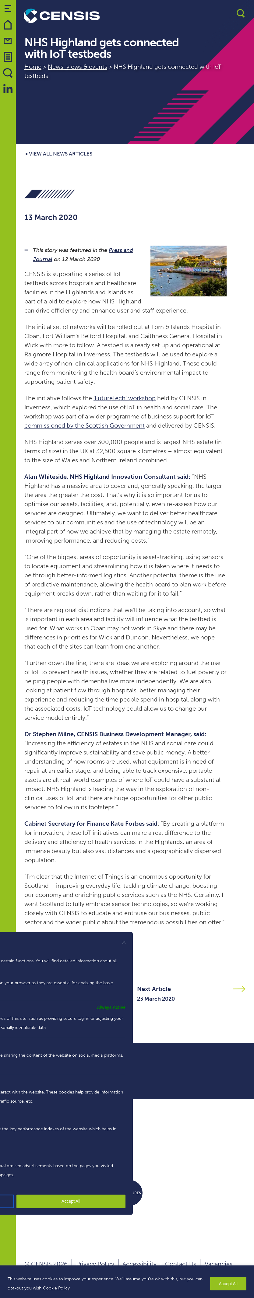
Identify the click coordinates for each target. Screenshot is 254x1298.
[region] (127, 1281)
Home (32, 66)
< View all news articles (58, 154)
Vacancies (218, 1264)
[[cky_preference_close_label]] (123, 942)
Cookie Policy (56, 1288)
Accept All (228, 1283)
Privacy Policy (95, 1264)
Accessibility (139, 1264)
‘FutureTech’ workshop (124, 398)
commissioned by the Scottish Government (84, 425)
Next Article (154, 988)
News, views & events (77, 66)
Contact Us (180, 1264)
